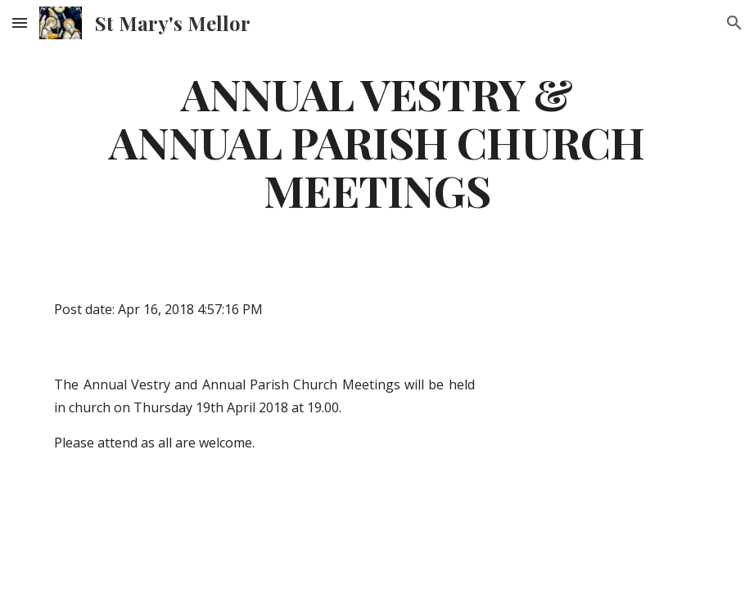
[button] (19, 22)
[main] (376, 141)
